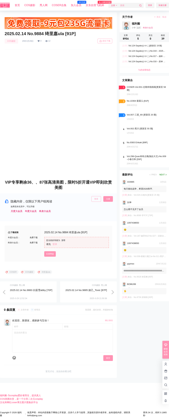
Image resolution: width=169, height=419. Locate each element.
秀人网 (44, 5)
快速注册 (163, 5)
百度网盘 (50, 254)
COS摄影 (29, 5)
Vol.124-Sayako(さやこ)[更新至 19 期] (142, 46)
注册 (108, 199)
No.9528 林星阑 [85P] (143, 277)
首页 (17, 5)
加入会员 (76, 4)
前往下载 (104, 41)
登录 (150, 5)
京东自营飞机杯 (95, 4)
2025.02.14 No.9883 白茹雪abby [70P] (31, 290)
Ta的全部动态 (144, 70)
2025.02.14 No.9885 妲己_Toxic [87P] (86, 290)
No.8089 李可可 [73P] (143, 215)
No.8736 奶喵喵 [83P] (143, 297)
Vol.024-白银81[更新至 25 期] (146, 195)
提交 (108, 358)
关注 (157, 17)
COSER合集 (59, 5)
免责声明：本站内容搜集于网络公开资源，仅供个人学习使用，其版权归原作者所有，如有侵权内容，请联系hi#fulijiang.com (78, 414)
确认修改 (109, 320)
